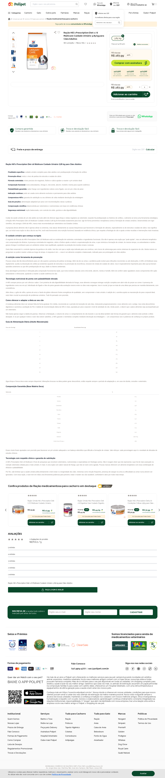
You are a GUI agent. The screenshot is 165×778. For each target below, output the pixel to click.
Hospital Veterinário (49, 736)
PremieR (122, 727)
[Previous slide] (6, 510)
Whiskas (121, 740)
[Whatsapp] (144, 668)
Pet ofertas (134, 13)
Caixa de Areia (100, 727)
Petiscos (69, 723)
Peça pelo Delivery (49, 727)
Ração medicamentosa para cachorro (62, 19)
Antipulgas (69, 740)
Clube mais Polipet (49, 740)
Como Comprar (14, 740)
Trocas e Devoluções (17, 753)
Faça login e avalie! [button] (53, 590)
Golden (121, 732)
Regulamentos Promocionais (20, 749)
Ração (68, 719)
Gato (39, 13)
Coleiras (68, 732)
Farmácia (65, 13)
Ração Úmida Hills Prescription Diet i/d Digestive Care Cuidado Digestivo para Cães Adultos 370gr (91, 502)
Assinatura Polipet (48, 732)
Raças (87, 13)
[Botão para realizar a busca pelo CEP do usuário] (119, 22)
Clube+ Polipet (149, 13)
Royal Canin (123, 749)
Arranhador (98, 740)
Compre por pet (17, 19)
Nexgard (121, 719)
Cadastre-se (141, 5)
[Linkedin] (155, 668)
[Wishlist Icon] (85, 4)
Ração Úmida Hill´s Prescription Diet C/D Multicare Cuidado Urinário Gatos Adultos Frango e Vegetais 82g (41, 502)
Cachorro (28, 13)
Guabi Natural (124, 753)
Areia (96, 723)
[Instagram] (127, 668)
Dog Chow (122, 744)
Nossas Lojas (13, 723)
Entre (133, 5)
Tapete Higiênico (72, 727)
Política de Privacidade (147, 719)
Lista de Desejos (15, 744)
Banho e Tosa (46, 719)
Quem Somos (13, 719)
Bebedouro (99, 732)
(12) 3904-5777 (78, 668)
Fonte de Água (100, 736)
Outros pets (51, 13)
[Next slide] (159, 510)
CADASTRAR (136, 612)
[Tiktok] (150, 668)
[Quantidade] (144, 87)
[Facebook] (133, 668)
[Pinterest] (138, 668)
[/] (143, 769)
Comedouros (70, 736)
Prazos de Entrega (15, 727)
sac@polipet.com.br (98, 668)
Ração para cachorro (38, 19)
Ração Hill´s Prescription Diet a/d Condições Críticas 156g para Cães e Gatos (141, 502)
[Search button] (77, 4)
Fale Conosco (13, 732)
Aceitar (143, 773)
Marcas (76, 13)
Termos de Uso (144, 723)
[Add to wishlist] (59, 32)
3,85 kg (117, 38)
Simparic (121, 723)
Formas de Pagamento (17, 736)
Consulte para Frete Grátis (41, 516)
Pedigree (122, 736)
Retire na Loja (46, 723)
